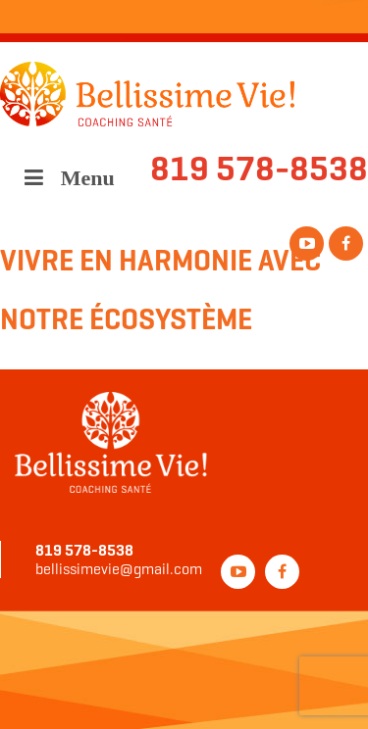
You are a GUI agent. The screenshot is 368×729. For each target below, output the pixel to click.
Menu (67, 178)
